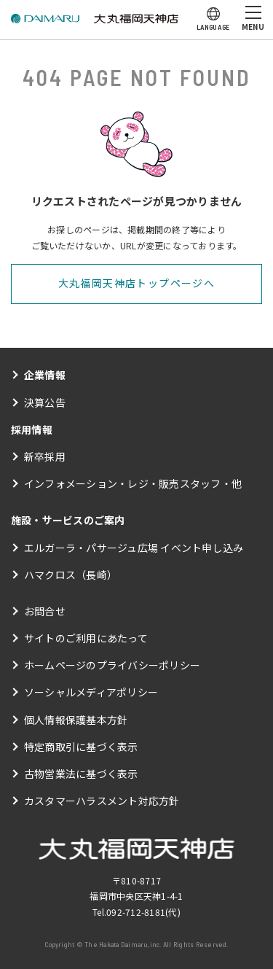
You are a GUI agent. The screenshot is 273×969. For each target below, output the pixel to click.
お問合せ (45, 611)
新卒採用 (45, 456)
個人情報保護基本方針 (75, 719)
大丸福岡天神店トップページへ (136, 283)
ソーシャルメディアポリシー (91, 692)
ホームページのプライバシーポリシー (112, 665)
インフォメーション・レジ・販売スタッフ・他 (133, 483)
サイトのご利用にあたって (86, 638)
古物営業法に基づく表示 (81, 773)
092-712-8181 (135, 912)
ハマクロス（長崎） (70, 574)
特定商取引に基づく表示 (81, 746)
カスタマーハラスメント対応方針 (102, 800)
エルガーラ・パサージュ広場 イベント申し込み (133, 547)
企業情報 (45, 374)
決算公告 (45, 402)
